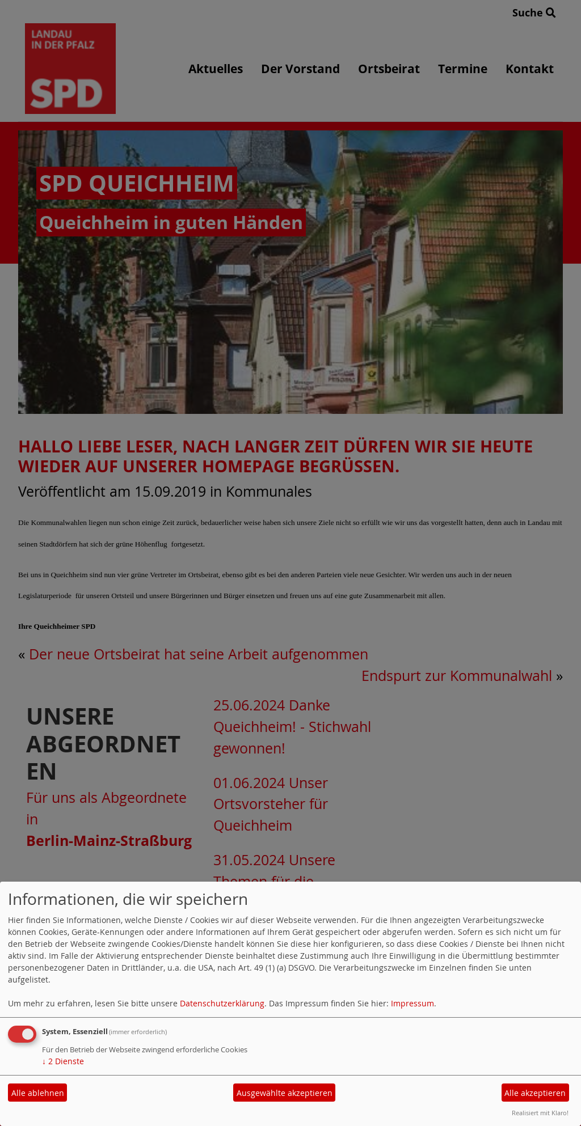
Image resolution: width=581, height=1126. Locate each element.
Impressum (412, 1003)
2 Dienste (63, 1061)
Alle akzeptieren (535, 1092)
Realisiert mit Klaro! (540, 1112)
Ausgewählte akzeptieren (284, 1092)
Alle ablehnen (37, 1092)
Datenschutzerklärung (222, 1003)
